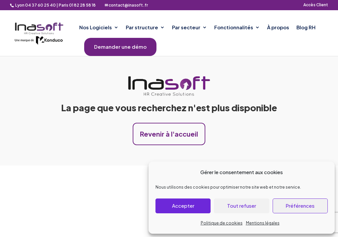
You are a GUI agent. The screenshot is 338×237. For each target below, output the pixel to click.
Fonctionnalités (233, 27)
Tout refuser (241, 205)
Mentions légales (263, 223)
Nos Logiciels (95, 27)
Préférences (300, 205)
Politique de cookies (222, 223)
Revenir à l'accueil (169, 134)
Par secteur (186, 27)
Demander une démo (120, 47)
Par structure (142, 27)
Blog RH (306, 27)
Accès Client (315, 5)
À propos (278, 27)
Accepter (183, 205)
